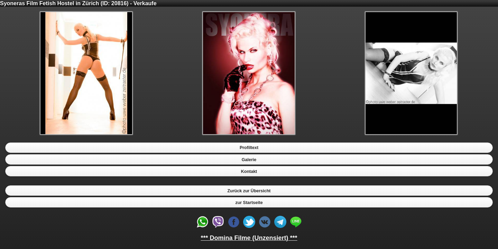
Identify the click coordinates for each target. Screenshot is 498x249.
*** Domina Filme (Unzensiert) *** (249, 237)
